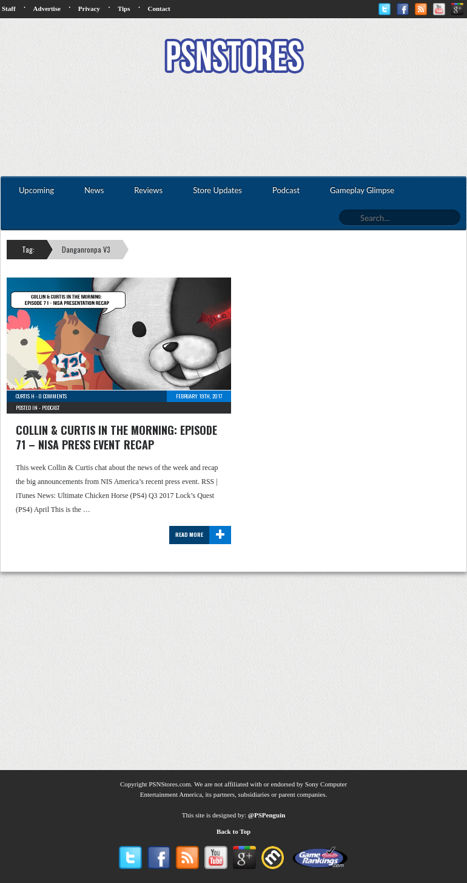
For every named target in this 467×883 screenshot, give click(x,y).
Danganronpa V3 (86, 249)
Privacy (89, 8)
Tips (124, 8)
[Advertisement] (233, 126)
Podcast (50, 407)
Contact (158, 8)
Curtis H (25, 396)
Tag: (28, 249)
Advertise (47, 8)
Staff (9, 8)
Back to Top (233, 831)
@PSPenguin (267, 815)
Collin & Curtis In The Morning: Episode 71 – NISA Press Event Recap (116, 437)
